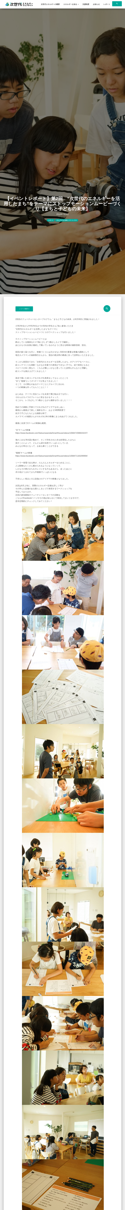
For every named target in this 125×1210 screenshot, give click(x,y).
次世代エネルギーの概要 (50, 4)
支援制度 (85, 4)
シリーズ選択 (24, 309)
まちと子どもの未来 (62, 220)
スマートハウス (72, 220)
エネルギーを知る (71, 4)
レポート (106, 4)
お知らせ (96, 4)
